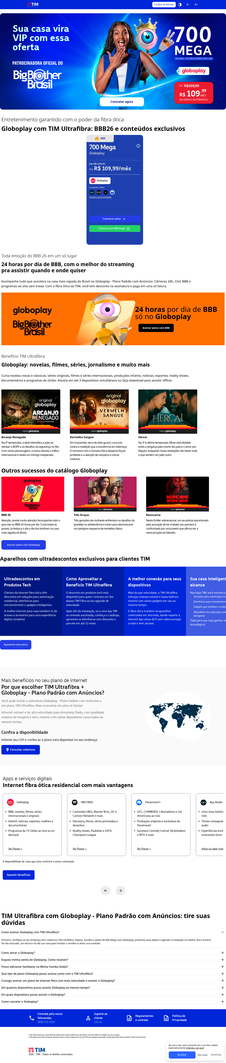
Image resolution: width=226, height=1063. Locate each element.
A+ (196, 4)
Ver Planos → (15, 848)
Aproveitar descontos (16, 644)
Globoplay (99, 180)
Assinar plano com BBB (156, 327)
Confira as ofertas (164, 4)
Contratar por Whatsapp (114, 228)
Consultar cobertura (20, 749)
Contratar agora (122, 102)
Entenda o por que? (195, 1048)
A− (188, 4)
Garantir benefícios (18, 875)
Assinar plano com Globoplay (23, 544)
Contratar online (114, 219)
